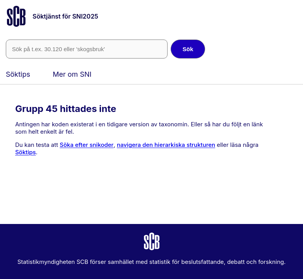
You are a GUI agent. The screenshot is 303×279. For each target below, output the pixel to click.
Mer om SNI (72, 74)
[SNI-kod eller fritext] (87, 49)
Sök (188, 49)
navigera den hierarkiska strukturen (166, 144)
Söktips (18, 74)
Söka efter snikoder (86, 144)
